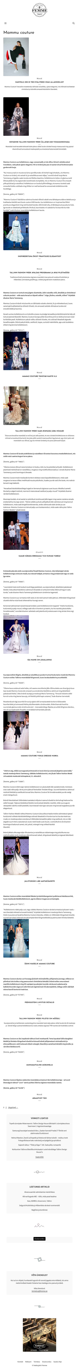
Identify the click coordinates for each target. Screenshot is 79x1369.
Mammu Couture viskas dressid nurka (39, 756)
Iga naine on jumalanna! (39, 660)
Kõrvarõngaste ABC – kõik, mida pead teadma (39, 1196)
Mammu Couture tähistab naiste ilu (39, 376)
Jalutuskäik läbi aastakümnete (39, 881)
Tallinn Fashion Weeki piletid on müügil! (39, 1019)
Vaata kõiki (40, 1157)
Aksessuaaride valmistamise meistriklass (39, 1192)
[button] (73, 23)
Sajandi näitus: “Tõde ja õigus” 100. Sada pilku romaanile (39, 1145)
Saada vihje (57, 1362)
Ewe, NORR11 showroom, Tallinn (39, 1201)
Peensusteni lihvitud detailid (39, 1002)
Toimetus (37, 1362)
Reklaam (28, 1362)
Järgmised (13, 1107)
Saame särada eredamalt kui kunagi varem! (39, 556)
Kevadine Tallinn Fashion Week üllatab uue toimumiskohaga (39, 142)
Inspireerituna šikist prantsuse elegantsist (39, 256)
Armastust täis (39, 1098)
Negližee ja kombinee (39, 1210)
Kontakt (20, 1362)
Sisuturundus (46, 1362)
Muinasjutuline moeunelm (39, 1065)
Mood (39, 78)
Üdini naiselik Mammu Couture (40, 964)
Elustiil (39, 552)
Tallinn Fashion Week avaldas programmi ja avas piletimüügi (39, 273)
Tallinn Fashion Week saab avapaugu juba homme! (39, 431)
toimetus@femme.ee (39, 1291)
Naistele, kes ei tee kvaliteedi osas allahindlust (39, 82)
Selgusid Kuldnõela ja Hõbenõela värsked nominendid (39, 1205)
